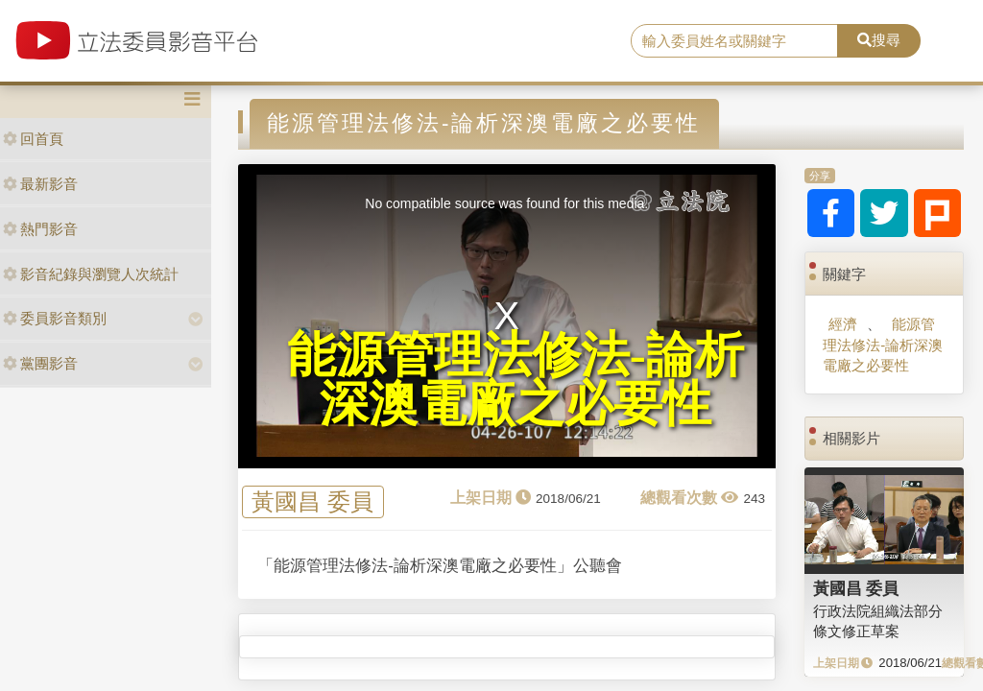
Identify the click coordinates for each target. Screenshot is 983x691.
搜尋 (878, 40)
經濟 (842, 324)
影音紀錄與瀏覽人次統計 (91, 274)
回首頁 (33, 139)
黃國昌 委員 (312, 502)
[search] (734, 41)
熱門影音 (40, 229)
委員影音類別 (55, 318)
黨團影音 (40, 363)
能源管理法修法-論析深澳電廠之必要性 (883, 344)
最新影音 (40, 184)
